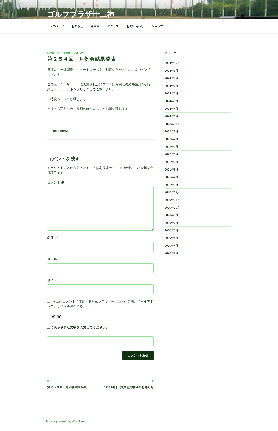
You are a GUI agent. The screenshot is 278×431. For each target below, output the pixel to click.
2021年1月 (171, 184)
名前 (52, 238)
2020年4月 (171, 245)
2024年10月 (172, 63)
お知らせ (77, 26)
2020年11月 (172, 199)
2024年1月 (171, 116)
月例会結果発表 (60, 131)
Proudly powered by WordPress (66, 421)
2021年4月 (171, 177)
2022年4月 (171, 139)
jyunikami (77, 53)
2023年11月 (172, 124)
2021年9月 (171, 161)
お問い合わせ (135, 26)
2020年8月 (171, 215)
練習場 (95, 26)
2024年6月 (171, 93)
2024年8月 (171, 78)
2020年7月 (171, 222)
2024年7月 (171, 86)
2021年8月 (171, 169)
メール (54, 259)
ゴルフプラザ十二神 (80, 14)
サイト (52, 280)
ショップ (157, 26)
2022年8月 (171, 131)
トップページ (55, 26)
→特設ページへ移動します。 (68, 99)
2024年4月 (171, 108)
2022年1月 (171, 154)
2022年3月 (171, 146)
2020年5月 (171, 238)
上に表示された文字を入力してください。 (78, 327)
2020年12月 (172, 192)
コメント (55, 182)
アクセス (113, 26)
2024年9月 (171, 70)
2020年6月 (171, 230)
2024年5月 (171, 101)
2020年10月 (172, 207)
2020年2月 (171, 253)
